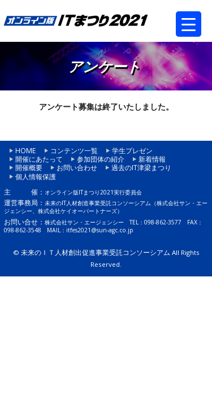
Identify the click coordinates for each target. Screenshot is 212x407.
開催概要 (28, 167)
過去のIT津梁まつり (141, 167)
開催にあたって (39, 159)
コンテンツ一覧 (74, 150)
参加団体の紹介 (100, 159)
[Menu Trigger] (188, 24)
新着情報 (152, 159)
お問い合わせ (77, 167)
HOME (25, 150)
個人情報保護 (35, 176)
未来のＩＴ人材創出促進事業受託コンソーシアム (95, 252)
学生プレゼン (132, 150)
